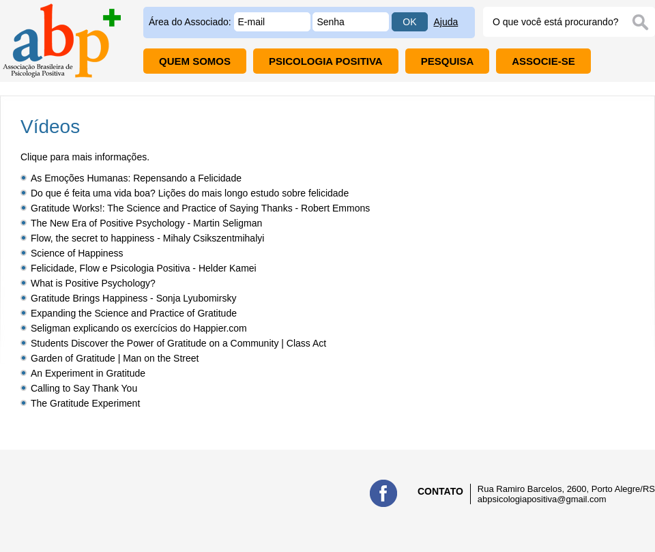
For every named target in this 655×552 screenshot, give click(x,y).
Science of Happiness (77, 253)
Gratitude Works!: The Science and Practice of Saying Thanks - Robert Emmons (200, 208)
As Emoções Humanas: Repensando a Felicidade (136, 178)
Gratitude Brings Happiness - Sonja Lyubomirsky (133, 298)
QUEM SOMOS (195, 61)
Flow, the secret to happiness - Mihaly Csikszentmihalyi (147, 238)
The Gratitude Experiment (85, 403)
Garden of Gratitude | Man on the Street (115, 358)
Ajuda (445, 21)
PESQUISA (447, 61)
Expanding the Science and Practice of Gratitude (134, 313)
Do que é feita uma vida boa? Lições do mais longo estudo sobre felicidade (190, 193)
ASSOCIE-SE (543, 61)
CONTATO (440, 491)
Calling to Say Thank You (84, 388)
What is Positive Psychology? (93, 283)
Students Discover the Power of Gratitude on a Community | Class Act (178, 343)
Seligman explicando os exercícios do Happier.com (139, 328)
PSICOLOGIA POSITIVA (326, 61)
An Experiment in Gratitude (88, 373)
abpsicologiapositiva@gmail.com (542, 499)
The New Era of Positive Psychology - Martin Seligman (146, 223)
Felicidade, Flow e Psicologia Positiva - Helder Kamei (144, 268)
